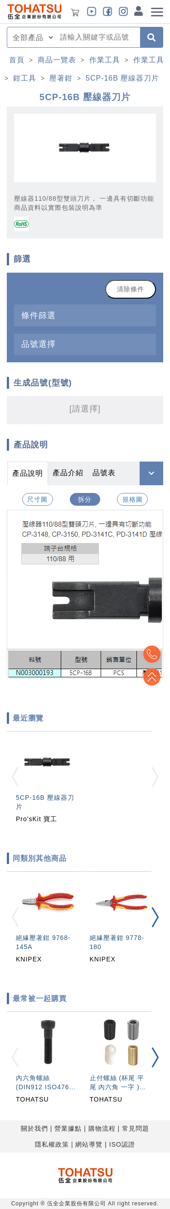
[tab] (85, 315)
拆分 (85, 499)
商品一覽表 (57, 60)
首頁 (16, 60)
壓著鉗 (61, 78)
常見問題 (135, 1128)
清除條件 (130, 289)
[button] (155, 917)
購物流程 (102, 1128)
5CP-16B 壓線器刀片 (122, 78)
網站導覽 (88, 1144)
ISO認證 (122, 1144)
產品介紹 (68, 473)
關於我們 (34, 1128)
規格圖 (132, 499)
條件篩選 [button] (38, 315)
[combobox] (97, 37)
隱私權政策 (52, 1144)
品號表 (104, 473)
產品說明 (27, 473)
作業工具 (104, 60)
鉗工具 (24, 78)
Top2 (152, 654)
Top (152, 677)
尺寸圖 (37, 499)
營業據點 (68, 1128)
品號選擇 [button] (38, 344)
